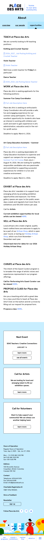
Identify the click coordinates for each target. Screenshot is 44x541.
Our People (20, 25)
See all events (22, 358)
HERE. (24, 216)
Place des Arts (22, 7)
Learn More (22, 353)
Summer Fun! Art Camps (14, 160)
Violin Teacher (11, 65)
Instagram (26, 511)
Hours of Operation (11, 446)
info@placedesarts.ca (16, 482)
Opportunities (36, 25)
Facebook (21, 511)
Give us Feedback (10, 495)
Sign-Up (12, 504)
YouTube (31, 511)
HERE (15, 284)
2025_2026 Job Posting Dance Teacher (21, 82)
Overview (6, 25)
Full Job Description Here (16, 103)
